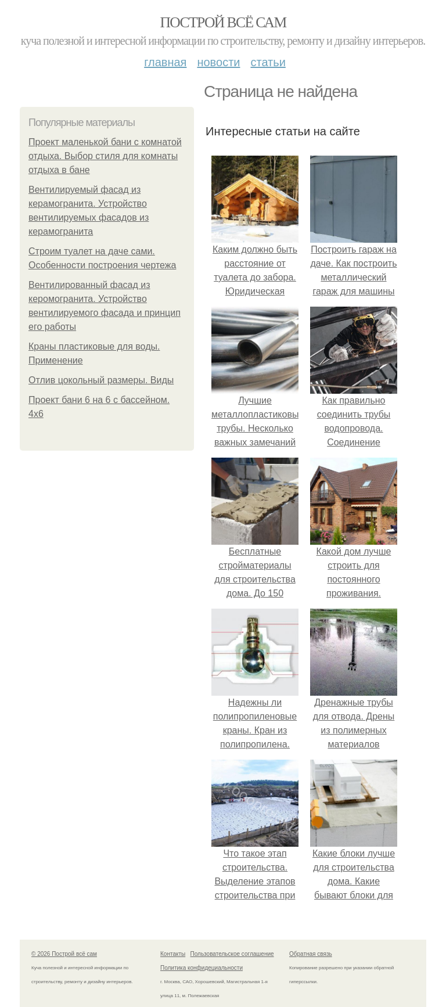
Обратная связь (310, 954)
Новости (218, 62)
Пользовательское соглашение (232, 954)
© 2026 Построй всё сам (64, 954)
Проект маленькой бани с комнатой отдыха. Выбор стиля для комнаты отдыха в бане (105, 156)
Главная (165, 62)
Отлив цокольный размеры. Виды (101, 380)
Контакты (172, 954)
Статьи (267, 62)
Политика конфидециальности (201, 968)
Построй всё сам (223, 22)
